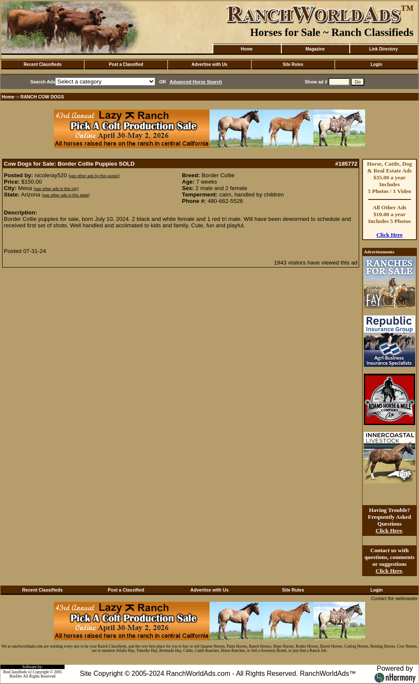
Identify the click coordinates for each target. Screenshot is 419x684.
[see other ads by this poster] (94, 176)
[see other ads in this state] (65, 195)
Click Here (389, 235)
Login (376, 64)
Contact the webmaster (394, 598)
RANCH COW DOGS (42, 96)
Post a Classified (126, 64)
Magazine (315, 49)
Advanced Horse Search (196, 81)
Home (247, 49)
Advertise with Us (209, 64)
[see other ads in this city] (56, 189)
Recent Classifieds (43, 64)
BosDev (15, 676)
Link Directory (383, 49)
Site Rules (293, 64)
